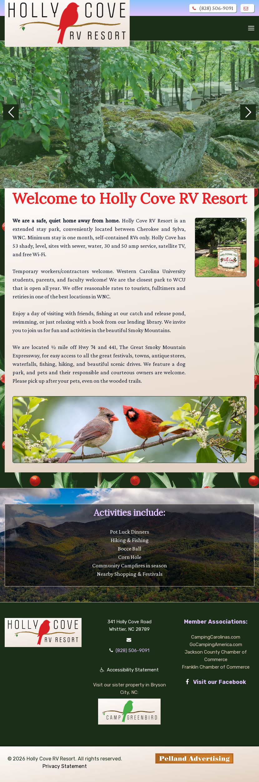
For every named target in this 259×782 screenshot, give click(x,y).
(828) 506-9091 (212, 8)
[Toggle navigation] (251, 28)
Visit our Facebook (216, 682)
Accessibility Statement (133, 670)
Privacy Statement (64, 766)
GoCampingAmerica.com (216, 644)
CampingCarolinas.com (215, 637)
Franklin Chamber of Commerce (216, 667)
